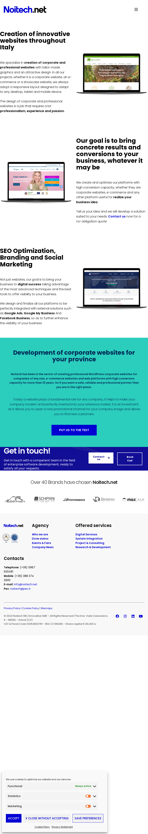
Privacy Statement (62, 826)
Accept (13, 818)
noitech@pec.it (20, 589)
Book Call (129, 459)
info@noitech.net (25, 584)
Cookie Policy (42, 826)
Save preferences (88, 818)
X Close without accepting (47, 818)
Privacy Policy (12, 608)
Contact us (117, 216)
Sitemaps (46, 608)
